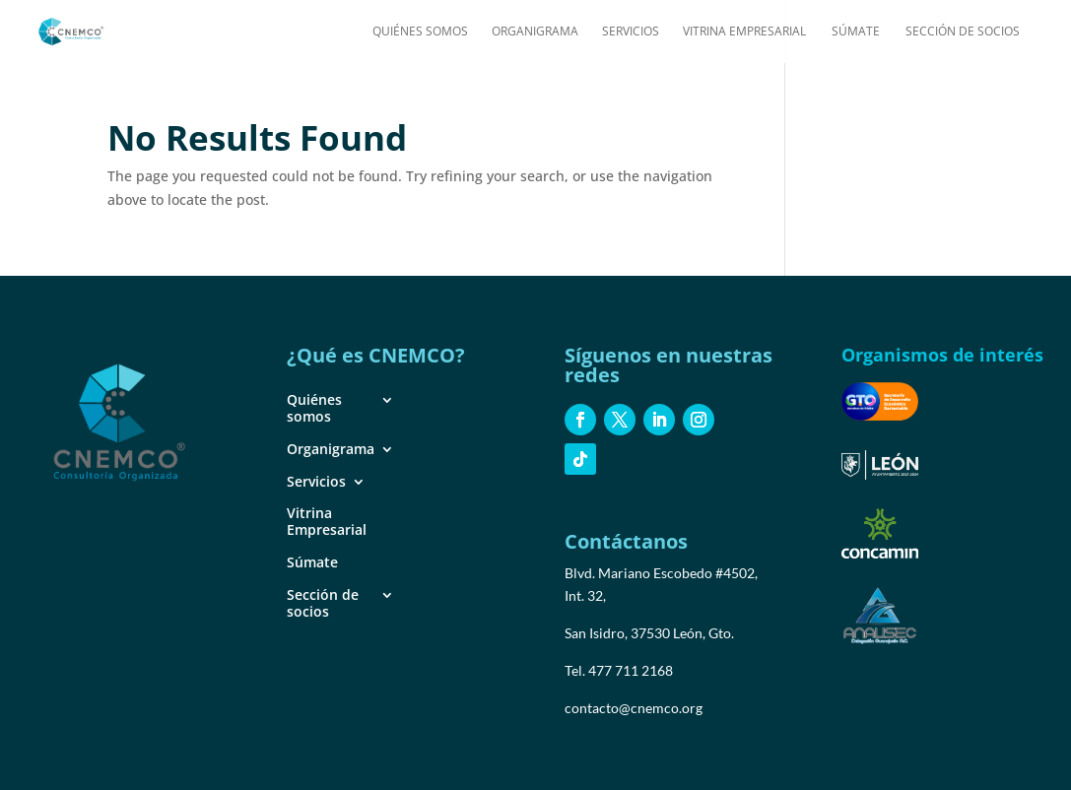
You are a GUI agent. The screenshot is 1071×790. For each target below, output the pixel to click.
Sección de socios (962, 32)
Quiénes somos (420, 32)
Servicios (630, 32)
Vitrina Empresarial (744, 32)
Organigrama (535, 32)
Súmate (856, 32)
